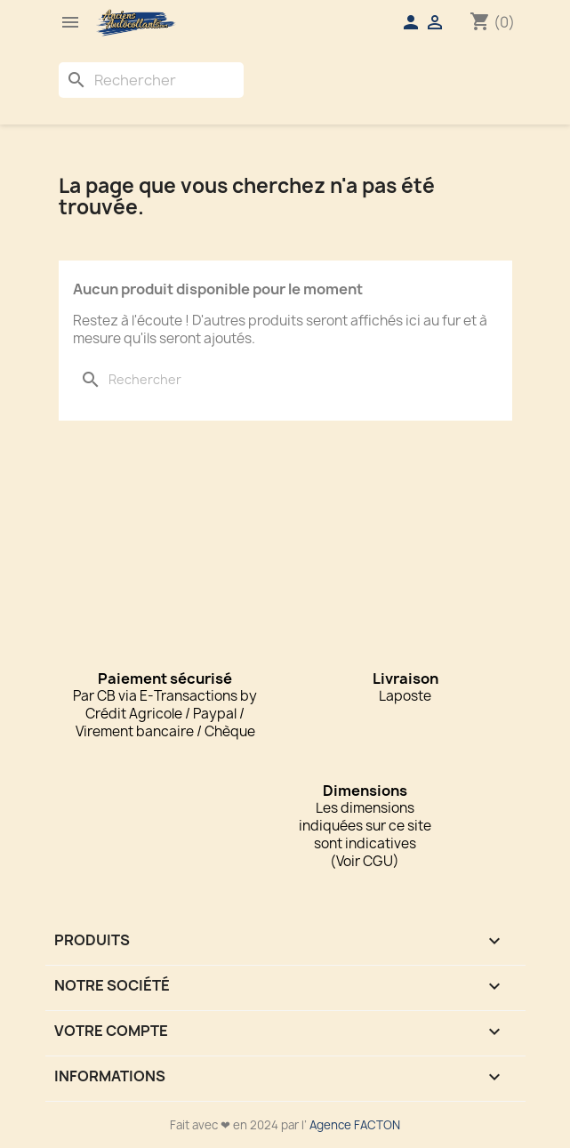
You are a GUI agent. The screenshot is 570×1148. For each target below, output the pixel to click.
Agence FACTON (354, 1125)
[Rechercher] (151, 80)
